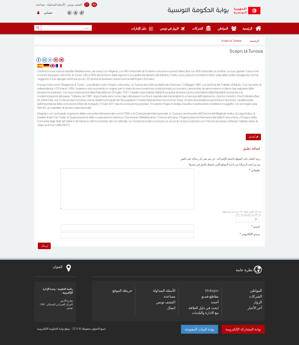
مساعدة (40, 4)
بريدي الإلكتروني (250, 234)
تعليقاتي (254, 170)
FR (86, 4)
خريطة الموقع (122, 291)
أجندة (215, 302)
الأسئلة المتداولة (56, 4)
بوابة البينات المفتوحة (199, 329)
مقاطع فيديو (210, 296)
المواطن (256, 291)
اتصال (171, 308)
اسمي (255, 226)
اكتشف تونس (74, 4)
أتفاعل (253, 136)
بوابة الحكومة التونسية (198, 10)
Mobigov (212, 291)
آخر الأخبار (255, 308)
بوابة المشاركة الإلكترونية (243, 329)
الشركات (255, 296)
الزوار (258, 302)
